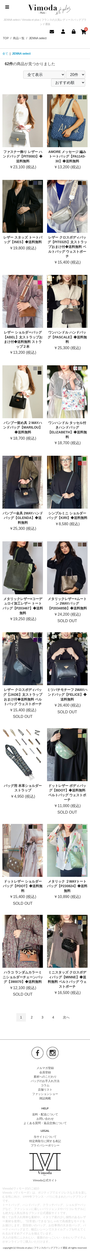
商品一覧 (18, 38)
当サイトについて (45, 1136)
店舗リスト (45, 1089)
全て (5, 53)
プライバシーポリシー (45, 1145)
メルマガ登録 (45, 1068)
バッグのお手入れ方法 (45, 1081)
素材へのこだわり (45, 1076)
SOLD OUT (67, 582)
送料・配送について (45, 1114)
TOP (6, 38)
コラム (45, 1085)
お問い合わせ (45, 1118)
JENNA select (21, 53)
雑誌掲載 (45, 1098)
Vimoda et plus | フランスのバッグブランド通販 (41, 1247)
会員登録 (45, 1072)
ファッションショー (45, 1094)
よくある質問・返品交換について (45, 1123)
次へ (66, 1017)
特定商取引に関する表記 (45, 1141)
